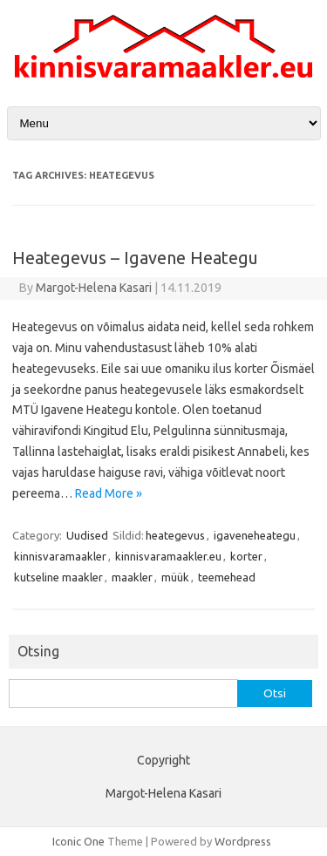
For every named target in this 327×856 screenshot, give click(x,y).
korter (246, 556)
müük (175, 577)
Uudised (87, 535)
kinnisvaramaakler (60, 556)
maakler (132, 577)
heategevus (175, 535)
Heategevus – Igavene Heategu (135, 258)
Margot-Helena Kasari (94, 288)
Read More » (108, 493)
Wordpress (243, 841)
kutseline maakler (58, 577)
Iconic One (78, 841)
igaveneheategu (255, 535)
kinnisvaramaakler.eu (168, 556)
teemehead (226, 577)
